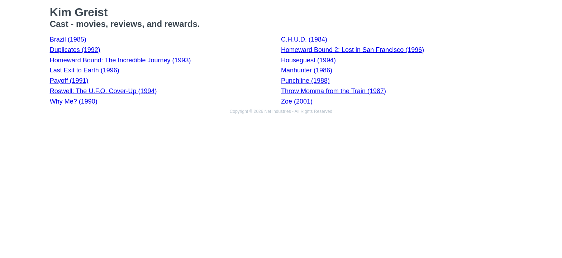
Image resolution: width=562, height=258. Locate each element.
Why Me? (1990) (73, 101)
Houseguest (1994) (308, 60)
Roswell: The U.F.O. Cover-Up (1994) (103, 91)
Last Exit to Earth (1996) (84, 70)
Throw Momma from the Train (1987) (333, 91)
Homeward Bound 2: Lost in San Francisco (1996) (352, 49)
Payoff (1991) (69, 80)
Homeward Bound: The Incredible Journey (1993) (120, 60)
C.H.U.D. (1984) (304, 39)
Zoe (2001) (297, 101)
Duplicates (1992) (75, 49)
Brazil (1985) (68, 39)
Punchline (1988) (305, 80)
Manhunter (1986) (306, 70)
